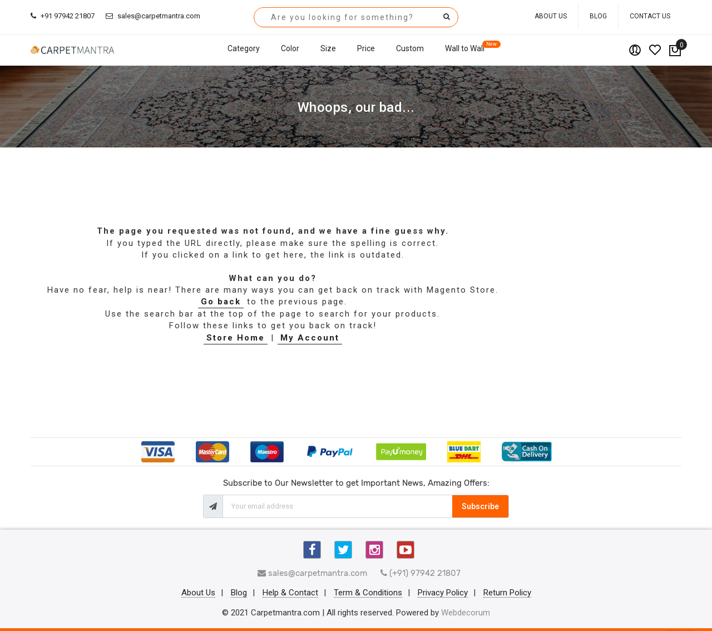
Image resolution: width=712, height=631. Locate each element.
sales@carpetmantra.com (153, 16)
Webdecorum (465, 613)
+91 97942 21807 (63, 16)
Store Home (235, 338)
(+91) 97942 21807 (420, 573)
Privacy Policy (443, 593)
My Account (309, 338)
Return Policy (507, 593)
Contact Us (650, 16)
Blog (598, 16)
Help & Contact (290, 593)
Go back (221, 302)
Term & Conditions (368, 593)
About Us (551, 16)
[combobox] (356, 17)
